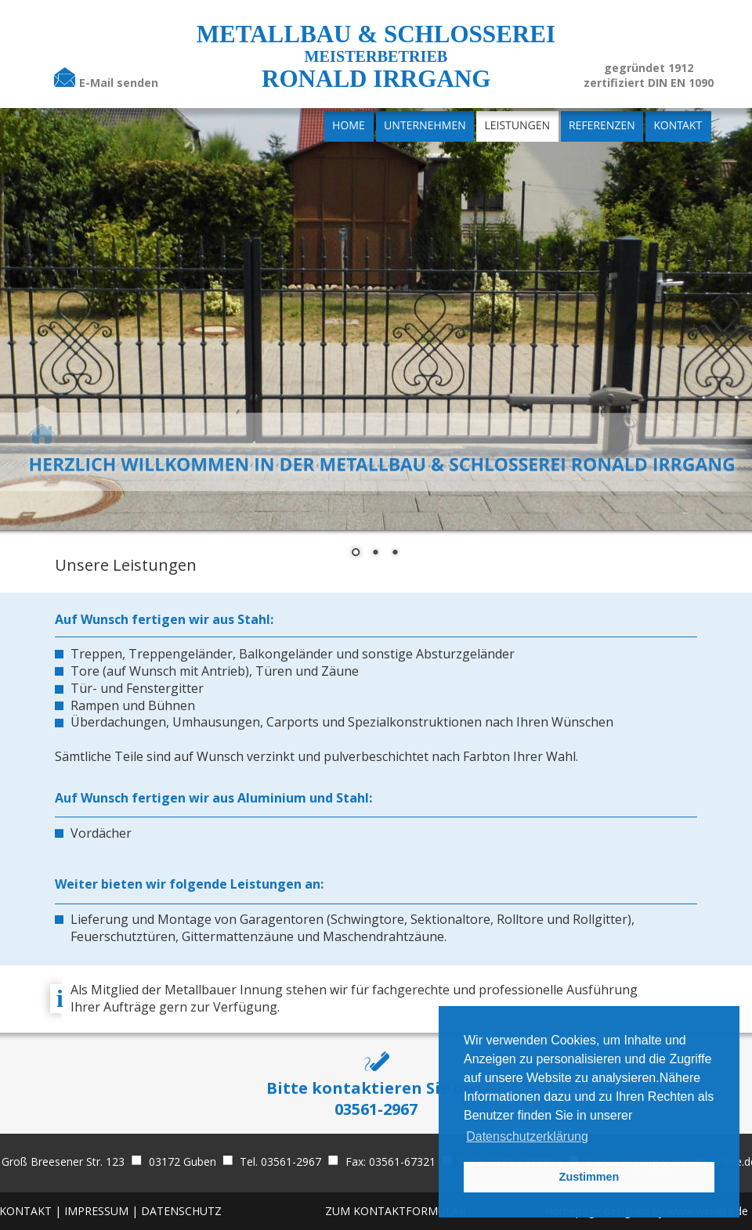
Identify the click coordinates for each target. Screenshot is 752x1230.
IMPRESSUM (98, 1210)
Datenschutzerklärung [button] (527, 1136)
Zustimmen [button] (589, 1176)
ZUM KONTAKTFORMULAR (395, 1210)
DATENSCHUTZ (181, 1210)
